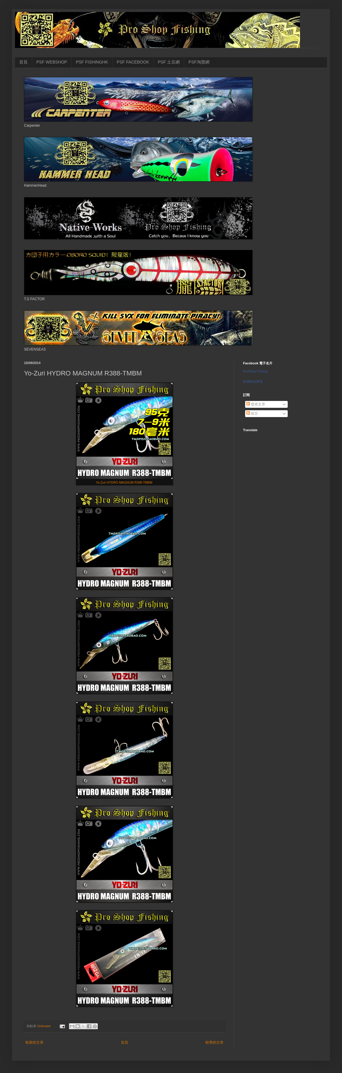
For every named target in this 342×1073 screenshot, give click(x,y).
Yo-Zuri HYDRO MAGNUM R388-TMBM (124, 482)
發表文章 (255, 404)
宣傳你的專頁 (253, 381)
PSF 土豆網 (169, 62)
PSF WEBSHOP (51, 62)
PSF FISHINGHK (92, 62)
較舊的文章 (215, 1042)
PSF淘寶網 (198, 62)
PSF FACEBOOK (133, 62)
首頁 (23, 62)
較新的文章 (35, 1042)
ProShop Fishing (255, 371)
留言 (252, 413)
